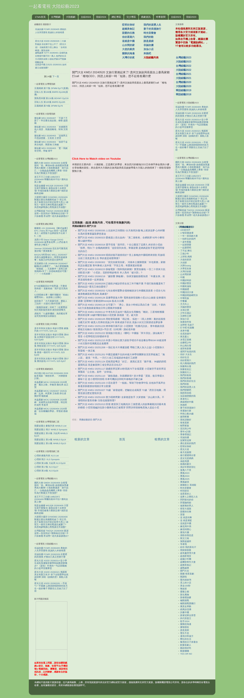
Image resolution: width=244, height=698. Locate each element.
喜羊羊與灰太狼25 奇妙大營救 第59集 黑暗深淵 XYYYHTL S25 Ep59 (51, 344)
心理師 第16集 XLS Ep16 (46, 471)
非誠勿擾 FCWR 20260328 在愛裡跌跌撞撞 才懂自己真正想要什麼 (50, 555)
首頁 (122, 439)
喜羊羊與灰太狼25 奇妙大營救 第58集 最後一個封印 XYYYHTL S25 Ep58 (51, 352)
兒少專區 (131, 17)
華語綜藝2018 (183, 94)
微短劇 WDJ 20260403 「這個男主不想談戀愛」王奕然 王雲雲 (51, 136)
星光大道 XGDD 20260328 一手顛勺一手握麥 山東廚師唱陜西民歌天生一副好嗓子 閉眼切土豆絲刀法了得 (51, 587)
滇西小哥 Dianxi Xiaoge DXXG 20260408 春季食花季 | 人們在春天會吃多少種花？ (51, 242)
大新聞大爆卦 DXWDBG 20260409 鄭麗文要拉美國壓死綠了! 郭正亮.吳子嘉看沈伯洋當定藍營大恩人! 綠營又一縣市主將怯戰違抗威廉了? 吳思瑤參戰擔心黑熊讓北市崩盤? (51, 202)
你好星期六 (128, 37)
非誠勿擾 (149, 45)
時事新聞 (160, 17)
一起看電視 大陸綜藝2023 (54, 6)
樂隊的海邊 (128, 53)
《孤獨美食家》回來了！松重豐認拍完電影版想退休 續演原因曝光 (50, 308)
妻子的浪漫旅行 (152, 28)
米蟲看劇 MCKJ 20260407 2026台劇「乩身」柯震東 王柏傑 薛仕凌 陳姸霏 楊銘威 (50, 393)
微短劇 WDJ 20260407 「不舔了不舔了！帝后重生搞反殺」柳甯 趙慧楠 (51, 120)
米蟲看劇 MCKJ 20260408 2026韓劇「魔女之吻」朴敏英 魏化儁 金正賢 (51, 384)
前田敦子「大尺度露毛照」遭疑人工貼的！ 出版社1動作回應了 (50, 302)
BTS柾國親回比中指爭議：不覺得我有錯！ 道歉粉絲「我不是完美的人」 (51, 288)
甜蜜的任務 (128, 33)
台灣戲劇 (55, 17)
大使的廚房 (128, 49)
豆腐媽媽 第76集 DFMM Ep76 (48, 106)
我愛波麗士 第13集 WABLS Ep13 (50, 443)
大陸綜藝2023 (183, 61)
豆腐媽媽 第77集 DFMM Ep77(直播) (51, 88)
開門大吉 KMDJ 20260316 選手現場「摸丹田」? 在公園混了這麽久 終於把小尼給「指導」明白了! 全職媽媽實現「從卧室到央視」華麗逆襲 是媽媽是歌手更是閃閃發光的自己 (121, 247)
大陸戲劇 (70, 17)
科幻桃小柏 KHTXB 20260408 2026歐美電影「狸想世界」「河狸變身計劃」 (51, 375)
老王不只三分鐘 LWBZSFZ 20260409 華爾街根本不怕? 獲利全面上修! (51, 179)
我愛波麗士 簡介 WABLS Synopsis (50, 429)
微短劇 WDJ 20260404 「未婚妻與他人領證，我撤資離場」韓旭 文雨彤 (51, 129)
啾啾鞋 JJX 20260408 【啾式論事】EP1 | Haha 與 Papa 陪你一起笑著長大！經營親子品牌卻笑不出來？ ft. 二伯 (51, 232)
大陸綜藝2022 (183, 70)
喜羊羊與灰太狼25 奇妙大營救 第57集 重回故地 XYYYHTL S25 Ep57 (51, 359)
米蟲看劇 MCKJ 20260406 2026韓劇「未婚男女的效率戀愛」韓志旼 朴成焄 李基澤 (50, 402)
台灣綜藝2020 (183, 82)
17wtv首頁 (40, 17)
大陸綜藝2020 (183, 86)
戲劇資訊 (146, 17)
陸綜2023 (191, 17)
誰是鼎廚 (149, 41)
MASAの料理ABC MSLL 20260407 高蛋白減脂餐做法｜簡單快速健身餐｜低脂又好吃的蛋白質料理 (50, 257)
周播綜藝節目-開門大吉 (90, 420)
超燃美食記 (128, 28)
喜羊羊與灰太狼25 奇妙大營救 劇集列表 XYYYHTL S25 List (51, 329)
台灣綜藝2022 (183, 65)
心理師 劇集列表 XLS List (46, 455)
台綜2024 (86, 17)
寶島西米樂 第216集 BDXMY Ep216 (51, 98)
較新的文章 (82, 439)
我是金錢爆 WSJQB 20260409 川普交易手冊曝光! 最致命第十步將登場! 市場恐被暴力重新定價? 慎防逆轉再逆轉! (51, 190)
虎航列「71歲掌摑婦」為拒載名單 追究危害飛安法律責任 (50, 314)
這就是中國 (128, 41)
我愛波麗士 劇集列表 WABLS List (50, 426)
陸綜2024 (101, 17)
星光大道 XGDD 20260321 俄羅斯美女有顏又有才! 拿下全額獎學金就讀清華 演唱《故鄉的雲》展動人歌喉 (51, 576)
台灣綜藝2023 (183, 57)
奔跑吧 (147, 53)
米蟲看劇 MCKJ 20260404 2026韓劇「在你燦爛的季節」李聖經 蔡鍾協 (51, 411)
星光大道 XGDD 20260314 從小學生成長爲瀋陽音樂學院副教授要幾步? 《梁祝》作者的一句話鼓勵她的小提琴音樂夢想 (50, 564)
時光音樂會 (150, 33)
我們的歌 (149, 37)
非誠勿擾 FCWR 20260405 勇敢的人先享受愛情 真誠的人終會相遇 (50, 549)
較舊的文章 (162, 439)
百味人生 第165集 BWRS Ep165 (49, 102)
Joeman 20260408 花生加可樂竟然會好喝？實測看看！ (51, 249)
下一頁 (55, 76)
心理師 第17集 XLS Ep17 (46, 467)
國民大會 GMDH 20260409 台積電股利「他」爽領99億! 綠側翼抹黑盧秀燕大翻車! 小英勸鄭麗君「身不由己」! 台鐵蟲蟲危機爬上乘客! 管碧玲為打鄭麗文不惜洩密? (51, 168)
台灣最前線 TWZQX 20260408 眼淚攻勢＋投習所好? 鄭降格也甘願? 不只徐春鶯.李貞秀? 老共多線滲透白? (51, 213)
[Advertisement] (97, 42)
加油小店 (149, 49)
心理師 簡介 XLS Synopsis (47, 459)
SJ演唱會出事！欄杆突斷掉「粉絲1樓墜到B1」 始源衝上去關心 (51, 296)
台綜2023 (176, 17)
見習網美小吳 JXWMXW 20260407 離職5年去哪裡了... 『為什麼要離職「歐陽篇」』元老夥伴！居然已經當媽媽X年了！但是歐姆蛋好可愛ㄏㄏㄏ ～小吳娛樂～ (51, 268)
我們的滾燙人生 (152, 24)
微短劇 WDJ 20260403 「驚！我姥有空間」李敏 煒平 (51, 149)
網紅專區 (116, 17)
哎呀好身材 (128, 24)
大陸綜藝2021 (183, 78)
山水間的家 (128, 45)
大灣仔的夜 (128, 57)
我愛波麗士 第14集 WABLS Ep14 (50, 439)
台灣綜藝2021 (183, 74)
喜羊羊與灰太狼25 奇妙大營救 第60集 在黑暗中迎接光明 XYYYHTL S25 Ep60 (51, 337)
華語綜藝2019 (183, 90)
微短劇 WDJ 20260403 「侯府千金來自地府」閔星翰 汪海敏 (51, 143)
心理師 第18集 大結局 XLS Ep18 (50, 463)
